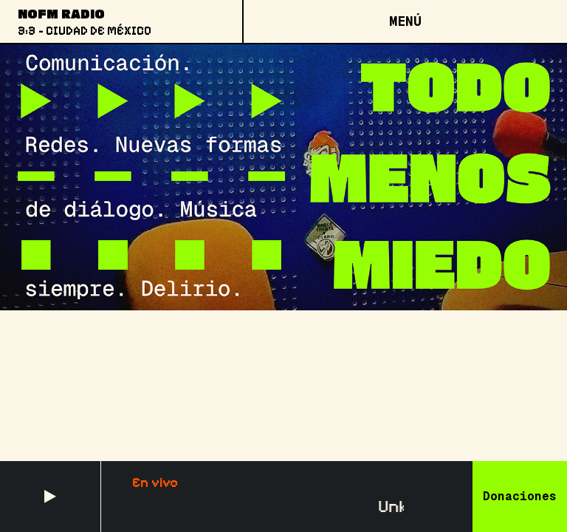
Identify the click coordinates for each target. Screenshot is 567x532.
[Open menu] (404, 21)
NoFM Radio (61, 13)
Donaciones (520, 496)
